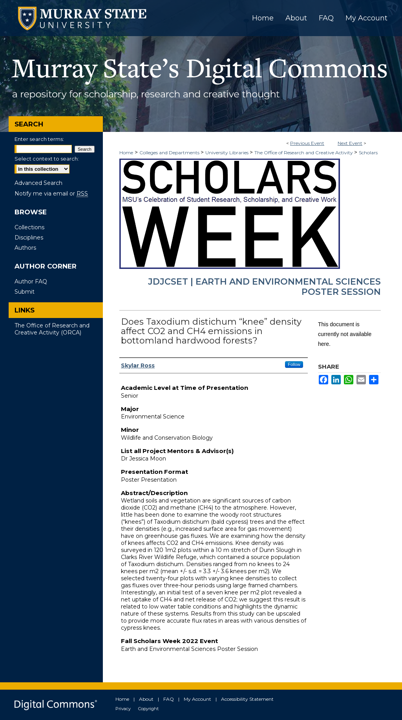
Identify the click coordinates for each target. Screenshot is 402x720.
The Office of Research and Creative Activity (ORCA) (52, 329)
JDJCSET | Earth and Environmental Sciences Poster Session (264, 286)
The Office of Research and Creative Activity (304, 152)
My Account (197, 699)
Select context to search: (47, 158)
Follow (294, 364)
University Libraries (227, 152)
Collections (29, 227)
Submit (25, 291)
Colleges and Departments (170, 152)
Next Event (350, 143)
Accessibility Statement (247, 699)
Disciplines (29, 237)
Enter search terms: (39, 139)
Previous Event (307, 143)
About (146, 699)
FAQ (168, 699)
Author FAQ (31, 281)
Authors (25, 247)
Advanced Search (38, 182)
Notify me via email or (51, 193)
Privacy (123, 708)
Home (126, 152)
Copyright (148, 708)
